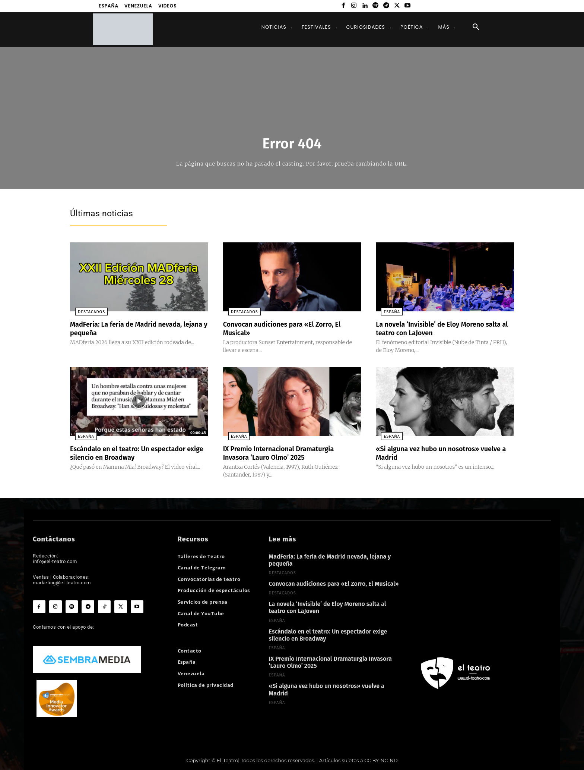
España (386, 311)
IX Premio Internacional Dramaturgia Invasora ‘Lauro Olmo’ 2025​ (284, 452)
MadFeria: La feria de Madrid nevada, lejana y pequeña (132, 328)
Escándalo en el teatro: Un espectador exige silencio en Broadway (134, 452)
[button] (476, 27)
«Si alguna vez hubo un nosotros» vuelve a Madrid (433, 452)
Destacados (86, 311)
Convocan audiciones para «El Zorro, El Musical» (288, 328)
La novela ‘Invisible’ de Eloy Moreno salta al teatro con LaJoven (436, 328)
